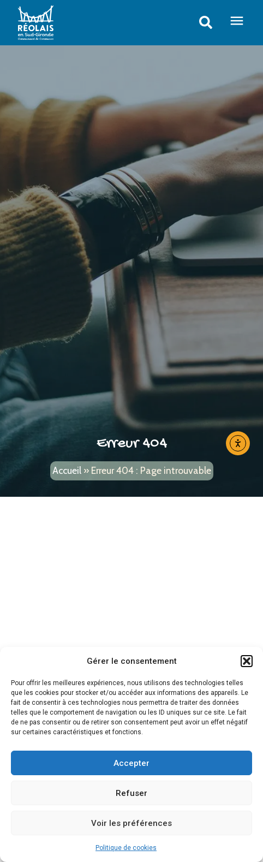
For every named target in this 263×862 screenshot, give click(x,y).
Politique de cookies (126, 848)
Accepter (131, 763)
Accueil (66, 470)
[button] (246, 661)
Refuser (131, 793)
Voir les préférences (131, 823)
